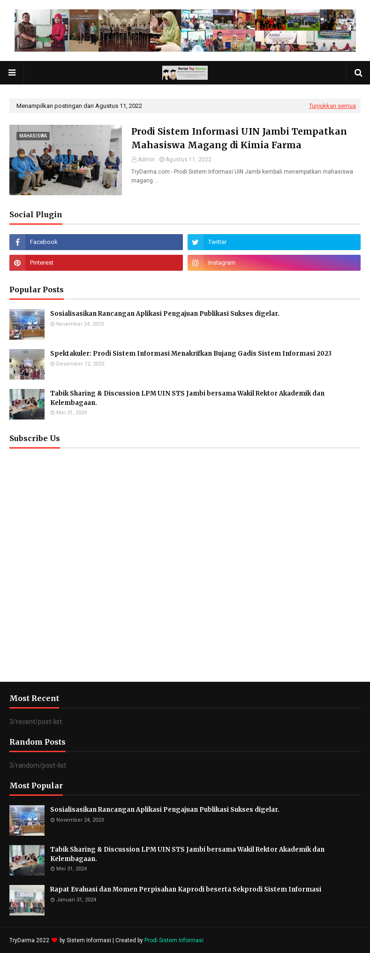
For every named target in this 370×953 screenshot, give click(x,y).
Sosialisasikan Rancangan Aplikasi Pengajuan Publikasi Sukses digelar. (164, 314)
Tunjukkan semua (332, 105)
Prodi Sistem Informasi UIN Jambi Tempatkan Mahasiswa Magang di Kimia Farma (239, 138)
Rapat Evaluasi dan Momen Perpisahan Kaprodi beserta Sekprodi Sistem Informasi (185, 889)
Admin (146, 159)
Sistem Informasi (89, 940)
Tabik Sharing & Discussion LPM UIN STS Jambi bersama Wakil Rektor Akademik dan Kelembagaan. (187, 398)
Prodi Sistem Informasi (174, 940)
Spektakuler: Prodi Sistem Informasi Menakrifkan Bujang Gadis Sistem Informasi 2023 (191, 354)
